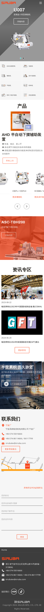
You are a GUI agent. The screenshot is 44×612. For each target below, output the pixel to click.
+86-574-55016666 (14, 434)
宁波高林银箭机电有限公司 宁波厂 (20, 430)
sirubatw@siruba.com (16, 443)
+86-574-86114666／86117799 (19, 438)
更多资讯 (22, 350)
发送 (22, 537)
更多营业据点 (10, 449)
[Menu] (41, 3)
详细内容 (21, 21)
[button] (20, 58)
